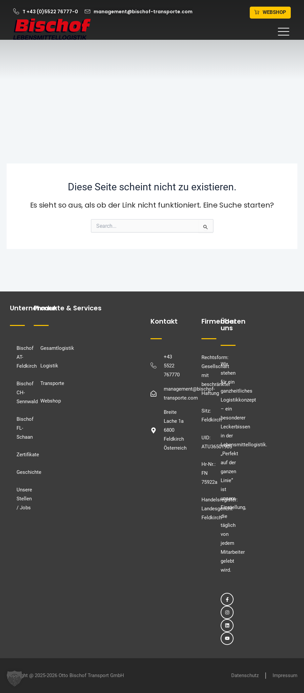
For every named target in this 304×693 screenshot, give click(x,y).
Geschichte (21, 472)
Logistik (49, 366)
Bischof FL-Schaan (21, 428)
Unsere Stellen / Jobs (21, 499)
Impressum (285, 675)
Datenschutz (245, 675)
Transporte (52, 383)
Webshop (50, 401)
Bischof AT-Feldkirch (21, 357)
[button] (194, 32)
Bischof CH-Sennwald (21, 393)
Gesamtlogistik (57, 348)
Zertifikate (21, 455)
